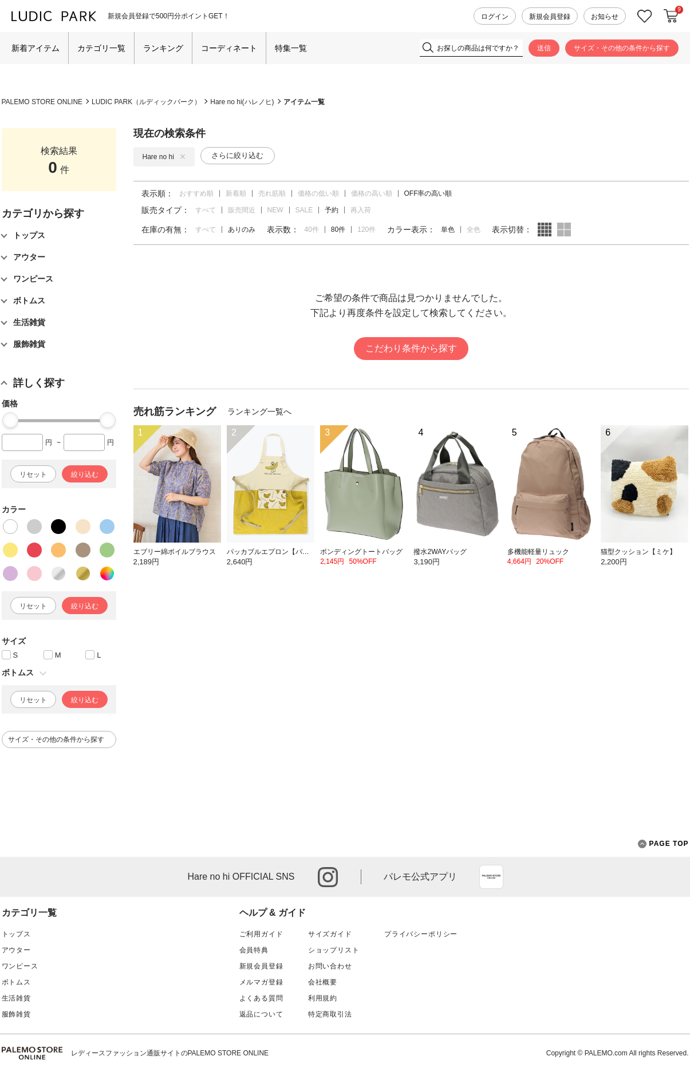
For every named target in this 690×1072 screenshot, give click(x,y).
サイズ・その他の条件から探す (622, 48)
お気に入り (644, 16)
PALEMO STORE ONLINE (42, 101)
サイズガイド (330, 934)
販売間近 (241, 210)
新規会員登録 (549, 17)
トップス (16, 934)
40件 (312, 230)
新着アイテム (35, 48)
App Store (491, 876)
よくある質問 (261, 998)
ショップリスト (334, 950)
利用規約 (322, 998)
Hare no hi (164, 157)
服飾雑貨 (16, 1014)
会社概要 (322, 982)
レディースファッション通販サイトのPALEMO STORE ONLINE (170, 1053)
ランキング (163, 48)
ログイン (494, 17)
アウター (16, 950)
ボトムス (16, 982)
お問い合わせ (330, 966)
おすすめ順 (196, 193)
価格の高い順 (371, 193)
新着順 (236, 193)
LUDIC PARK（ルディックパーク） (146, 101)
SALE (304, 210)
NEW (275, 210)
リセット (33, 474)
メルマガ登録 (261, 982)
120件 (366, 230)
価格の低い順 (318, 193)
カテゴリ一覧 (101, 48)
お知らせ (604, 17)
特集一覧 (291, 48)
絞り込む (84, 474)
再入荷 (360, 210)
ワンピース (20, 966)
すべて (205, 210)
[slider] (10, 420)
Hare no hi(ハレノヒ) (242, 101)
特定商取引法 (330, 1014)
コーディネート (229, 48)
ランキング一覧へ (259, 412)
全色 (473, 230)
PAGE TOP (663, 844)
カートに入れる (671, 16)
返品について (261, 1014)
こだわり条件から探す (411, 348)
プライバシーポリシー (421, 934)
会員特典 (254, 950)
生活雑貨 (16, 998)
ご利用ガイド (261, 934)
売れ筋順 (272, 193)
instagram (328, 877)
